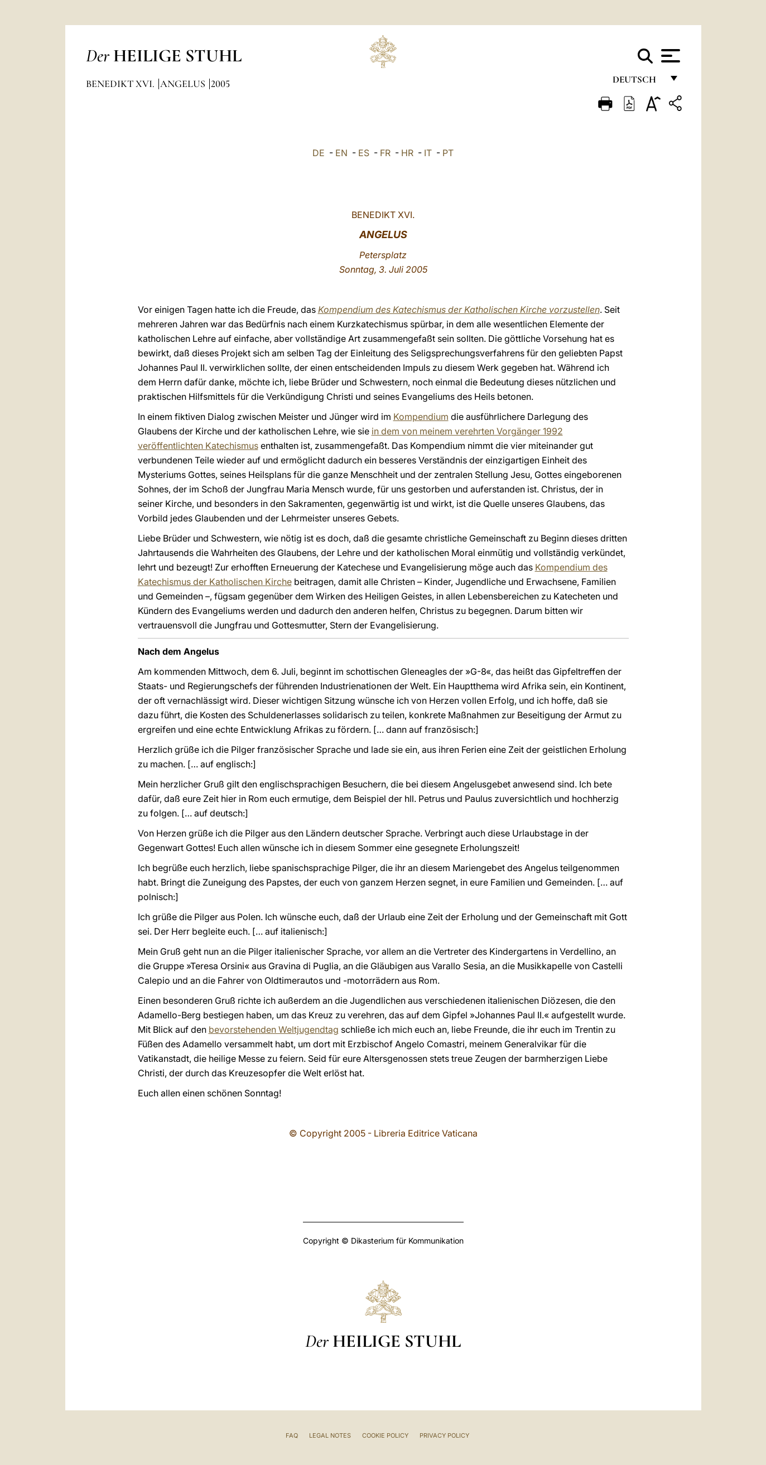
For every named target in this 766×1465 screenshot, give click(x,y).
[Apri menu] (669, 55)
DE (318, 152)
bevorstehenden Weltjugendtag (274, 1029)
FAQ (292, 1435)
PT (448, 152)
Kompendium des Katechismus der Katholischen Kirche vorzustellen (459, 309)
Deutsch (637, 82)
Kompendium (421, 416)
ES (363, 152)
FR (385, 152)
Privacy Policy (444, 1435)
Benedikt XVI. (121, 84)
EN (341, 152)
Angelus (184, 84)
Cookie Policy (385, 1435)
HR (407, 152)
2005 (220, 84)
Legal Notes (330, 1435)
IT (428, 152)
